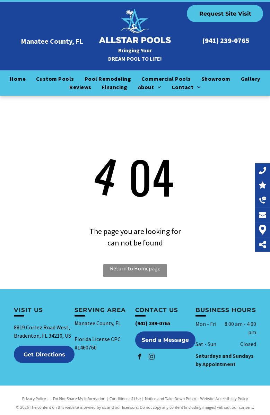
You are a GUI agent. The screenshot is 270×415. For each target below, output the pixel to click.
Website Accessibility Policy (224, 398)
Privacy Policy (34, 398)
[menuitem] (18, 79)
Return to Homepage (135, 268)
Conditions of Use (125, 398)
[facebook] (139, 357)
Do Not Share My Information (79, 398)
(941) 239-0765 (225, 40)
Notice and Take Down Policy (170, 398)
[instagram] (151, 357)
